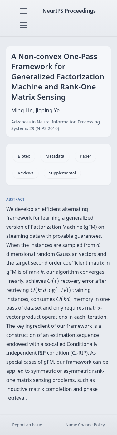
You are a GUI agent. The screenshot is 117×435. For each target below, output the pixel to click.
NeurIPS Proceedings (69, 10)
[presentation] (98, 245)
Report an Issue (27, 425)
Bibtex (24, 156)
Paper (85, 156)
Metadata (55, 156)
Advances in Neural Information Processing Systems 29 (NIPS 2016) (55, 125)
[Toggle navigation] (23, 11)
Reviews (25, 173)
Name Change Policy (85, 425)
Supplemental (62, 173)
